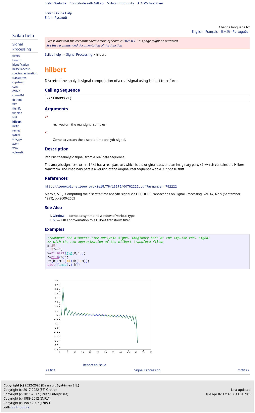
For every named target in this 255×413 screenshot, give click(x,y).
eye (69, 253)
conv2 (16, 91)
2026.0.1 (129, 41)
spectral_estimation (24, 73)
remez (16, 130)
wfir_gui (17, 139)
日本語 (225, 31)
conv (15, 86)
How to (16, 60)
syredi (16, 135)
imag (63, 265)
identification (20, 64)
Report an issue (94, 365)
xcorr (15, 143)
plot (51, 265)
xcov (15, 148)
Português (240, 31)
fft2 (14, 104)
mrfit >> (243, 370)
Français (211, 31)
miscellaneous (21, 69)
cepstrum (18, 82)
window (58, 215)
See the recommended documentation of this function (84, 45)
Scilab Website (55, 3)
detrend (17, 100)
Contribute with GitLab (87, 3)
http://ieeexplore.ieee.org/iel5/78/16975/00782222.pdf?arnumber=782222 (111, 187)
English (197, 31)
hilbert (17, 122)
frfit (14, 117)
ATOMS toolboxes (150, 3)
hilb (55, 257)
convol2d (18, 95)
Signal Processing (21, 46)
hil (54, 220)
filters (16, 56)
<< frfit (50, 370)
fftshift (16, 108)
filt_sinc (17, 113)
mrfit (15, 126)
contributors (20, 407)
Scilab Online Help (58, 13)
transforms (19, 78)
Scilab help (23, 35)
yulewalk (17, 152)
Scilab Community (120, 3)
